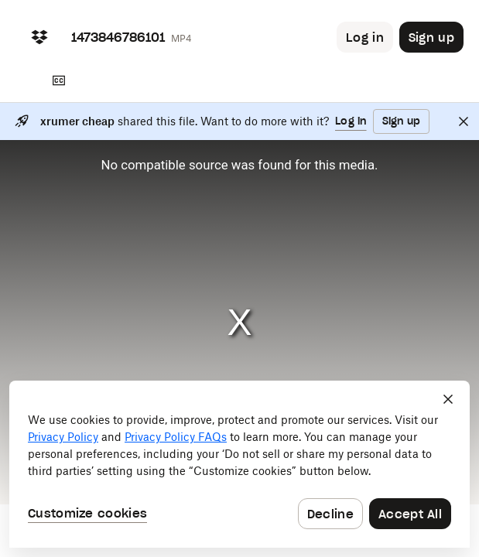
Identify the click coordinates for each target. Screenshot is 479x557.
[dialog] (239, 464)
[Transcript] (58, 80)
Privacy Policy (63, 436)
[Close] (463, 121)
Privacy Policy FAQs (176, 436)
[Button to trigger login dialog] (365, 37)
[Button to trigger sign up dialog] (431, 37)
